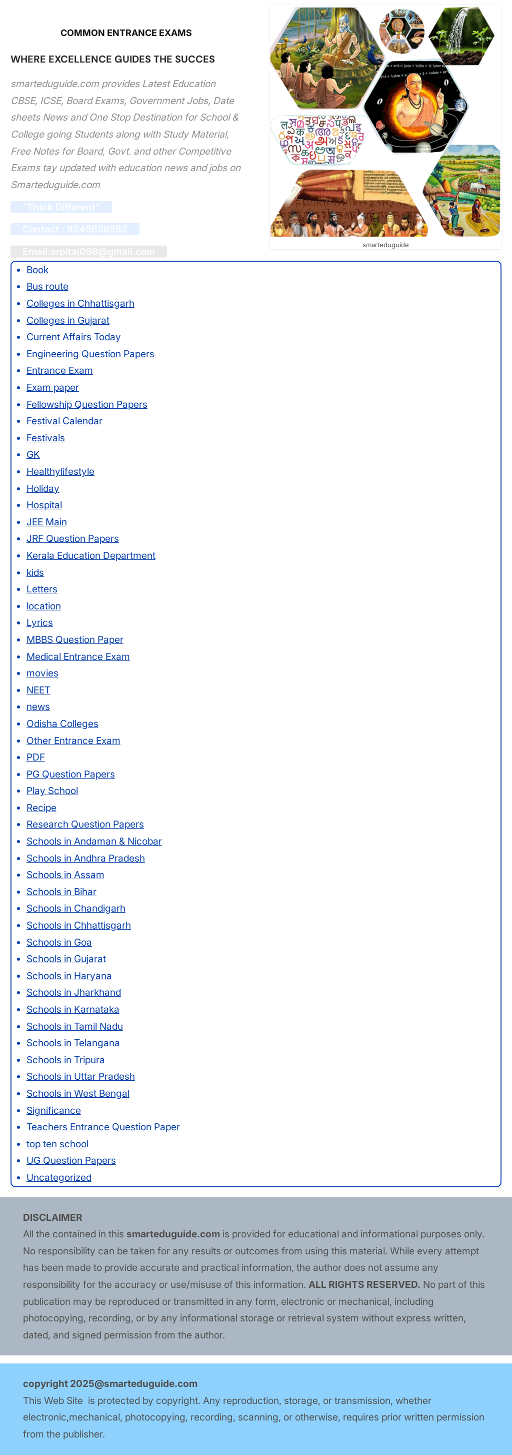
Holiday (43, 488)
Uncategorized (59, 1177)
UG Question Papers (71, 1160)
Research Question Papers (85, 824)
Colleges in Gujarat (68, 320)
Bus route (47, 286)
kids (35, 572)
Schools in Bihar (61, 892)
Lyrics (39, 622)
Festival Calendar (64, 421)
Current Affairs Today (73, 337)
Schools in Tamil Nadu (74, 1026)
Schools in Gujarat (66, 959)
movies (42, 673)
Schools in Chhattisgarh (78, 925)
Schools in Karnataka (73, 1009)
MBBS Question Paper (75, 639)
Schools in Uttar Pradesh (80, 1076)
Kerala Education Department (91, 555)
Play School (52, 791)
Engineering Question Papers (90, 354)
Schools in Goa (59, 942)
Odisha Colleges (62, 723)
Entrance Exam (59, 370)
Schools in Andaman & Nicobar (94, 841)
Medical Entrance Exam (78, 656)
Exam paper (52, 387)
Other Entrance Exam (73, 741)
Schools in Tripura (65, 1060)
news (38, 706)
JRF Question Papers (72, 538)
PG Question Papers (70, 774)
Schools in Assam (65, 875)
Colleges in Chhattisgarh (80, 303)
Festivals (45, 438)
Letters (42, 589)
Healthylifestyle (60, 471)
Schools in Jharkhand (73, 992)
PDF (35, 757)
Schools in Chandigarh (76, 908)
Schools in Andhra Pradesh (85, 858)
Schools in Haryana (69, 976)
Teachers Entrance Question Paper (103, 1127)
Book (37, 270)
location (43, 606)
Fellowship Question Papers (87, 404)
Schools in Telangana (73, 1043)
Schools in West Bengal (78, 1093)
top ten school (57, 1144)
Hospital (44, 505)
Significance (53, 1110)
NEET (38, 690)
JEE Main (46, 522)
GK (33, 454)
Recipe (41, 808)
